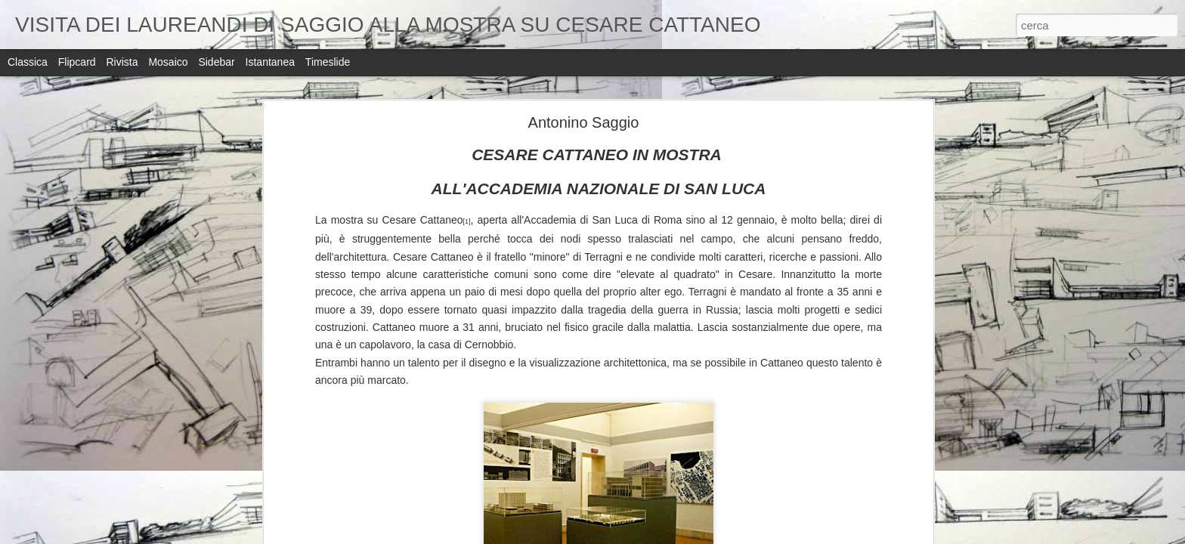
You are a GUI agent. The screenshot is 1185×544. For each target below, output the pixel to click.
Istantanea (270, 62)
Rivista (122, 62)
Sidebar (216, 62)
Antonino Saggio (583, 122)
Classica (28, 62)
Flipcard (77, 62)
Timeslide (327, 62)
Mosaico (167, 62)
